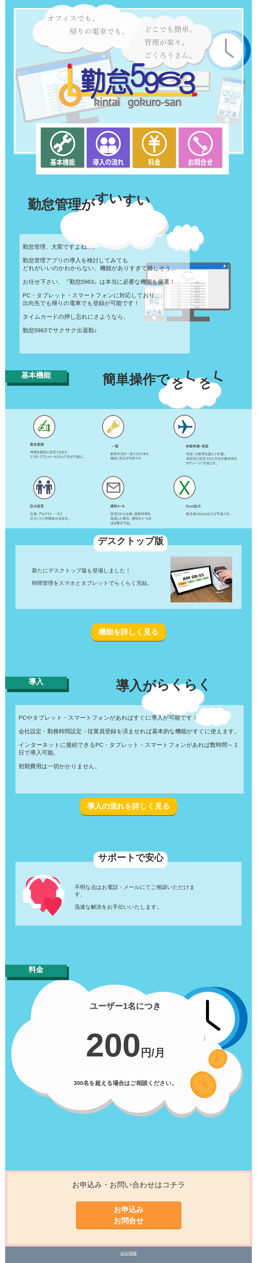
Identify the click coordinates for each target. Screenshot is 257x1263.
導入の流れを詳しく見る (128, 806)
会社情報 (128, 1253)
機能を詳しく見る (128, 632)
